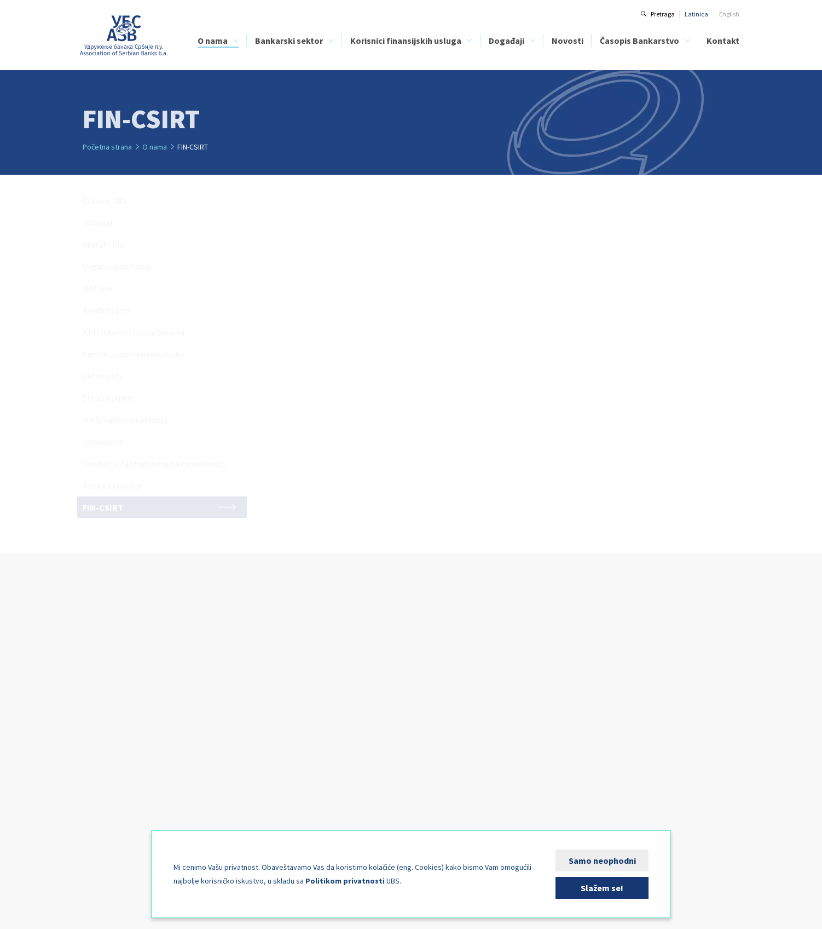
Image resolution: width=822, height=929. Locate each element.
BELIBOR (219, 697)
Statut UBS (98, 685)
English (729, 14)
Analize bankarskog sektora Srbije (254, 709)
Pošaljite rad (587, 721)
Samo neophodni (602, 860)
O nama (213, 40)
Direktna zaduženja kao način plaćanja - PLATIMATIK (373, 726)
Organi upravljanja (109, 697)
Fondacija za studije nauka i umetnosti (137, 805)
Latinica (696, 14)
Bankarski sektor (289, 40)
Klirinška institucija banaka (121, 733)
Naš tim (94, 709)
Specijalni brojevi (593, 709)
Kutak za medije (106, 817)
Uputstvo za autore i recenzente (614, 673)
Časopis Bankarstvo (639, 40)
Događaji (506, 40)
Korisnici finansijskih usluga (405, 40)
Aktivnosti (97, 757)
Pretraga (663, 14)
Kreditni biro (100, 721)
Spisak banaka (336, 661)
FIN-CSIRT (96, 829)
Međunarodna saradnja (116, 781)
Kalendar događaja (479, 661)
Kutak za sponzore (477, 673)
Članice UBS (100, 661)
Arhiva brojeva (590, 697)
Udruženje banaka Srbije (124, 35)
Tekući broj (584, 685)
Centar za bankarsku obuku (121, 745)
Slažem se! (602, 887)
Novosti (567, 40)
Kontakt (723, 40)
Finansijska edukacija (347, 697)
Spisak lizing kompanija (349, 673)
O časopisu (585, 661)
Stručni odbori (102, 769)
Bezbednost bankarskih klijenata (362, 709)
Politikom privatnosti (345, 881)
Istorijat (93, 673)
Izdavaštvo (98, 793)
